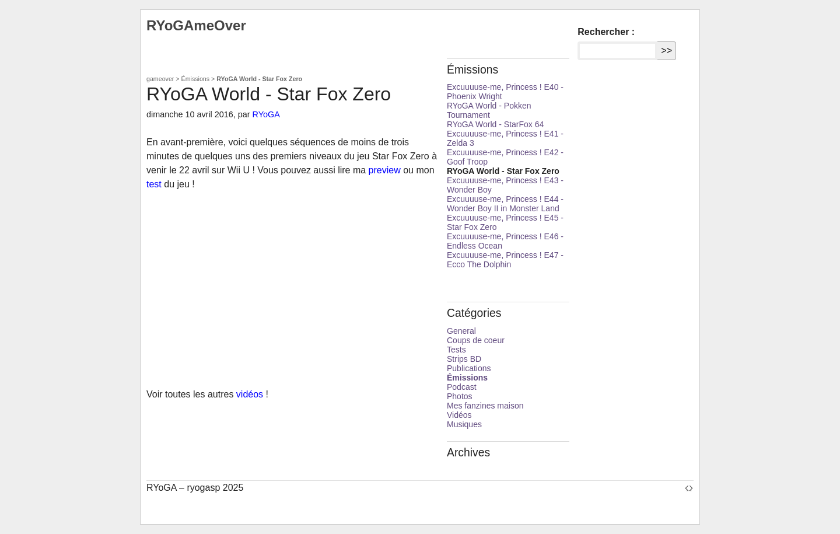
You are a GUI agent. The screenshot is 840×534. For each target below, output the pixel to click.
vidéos (249, 394)
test (154, 184)
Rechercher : (606, 32)
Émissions (195, 78)
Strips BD (464, 359)
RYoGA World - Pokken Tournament (489, 110)
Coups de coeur (476, 340)
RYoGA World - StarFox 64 (495, 124)
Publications (469, 368)
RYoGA (266, 114)
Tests (456, 349)
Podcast (462, 387)
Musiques (464, 424)
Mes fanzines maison (485, 405)
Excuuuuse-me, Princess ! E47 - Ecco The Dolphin (505, 259)
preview (385, 170)
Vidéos (459, 415)
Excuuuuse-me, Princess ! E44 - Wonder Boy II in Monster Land (505, 203)
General (461, 331)
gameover (160, 78)
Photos (460, 396)
